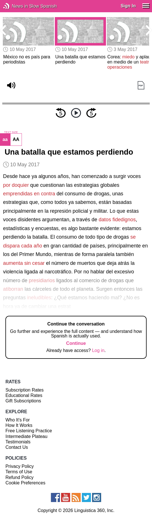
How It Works (18, 425)
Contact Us (16, 447)
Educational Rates (23, 395)
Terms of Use (18, 471)
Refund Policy (19, 477)
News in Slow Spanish (15, 6)
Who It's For (17, 419)
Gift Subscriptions (23, 400)
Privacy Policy (19, 466)
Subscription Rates (24, 390)
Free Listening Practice (28, 430)
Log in (98, 350)
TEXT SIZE (11, 132)
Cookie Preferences (25, 482)
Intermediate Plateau (26, 436)
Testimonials (17, 441)
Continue (76, 343)
